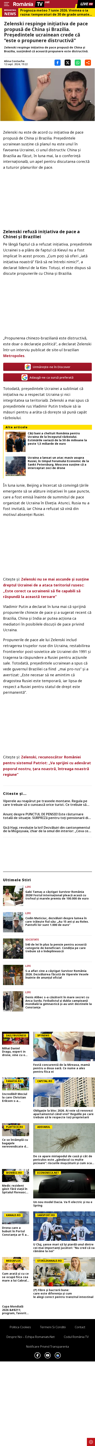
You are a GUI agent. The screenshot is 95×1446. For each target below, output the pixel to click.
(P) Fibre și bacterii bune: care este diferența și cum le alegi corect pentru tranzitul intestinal (64, 1293)
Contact (80, 1327)
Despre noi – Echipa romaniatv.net (30, 1337)
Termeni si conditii (53, 1327)
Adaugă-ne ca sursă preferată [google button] (47, 377)
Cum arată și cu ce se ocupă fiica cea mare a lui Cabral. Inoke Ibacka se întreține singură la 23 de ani (15, 1277)
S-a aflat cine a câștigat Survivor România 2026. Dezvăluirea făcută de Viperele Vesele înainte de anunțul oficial (57, 974)
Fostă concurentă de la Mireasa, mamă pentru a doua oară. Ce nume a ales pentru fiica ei (61, 1068)
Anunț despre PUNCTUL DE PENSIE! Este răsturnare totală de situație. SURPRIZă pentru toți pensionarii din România (46, 816)
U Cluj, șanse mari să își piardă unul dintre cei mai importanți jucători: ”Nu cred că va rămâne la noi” (64, 1248)
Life (28, 887)
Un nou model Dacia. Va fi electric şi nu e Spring (62, 1203)
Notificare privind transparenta (47, 1346)
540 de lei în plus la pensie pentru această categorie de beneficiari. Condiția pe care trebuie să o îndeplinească (55, 948)
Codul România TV (76, 1337)
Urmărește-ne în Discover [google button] (47, 367)
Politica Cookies (20, 1327)
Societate (32, 939)
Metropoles (14, 355)
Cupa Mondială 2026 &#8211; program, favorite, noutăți (15, 1310)
